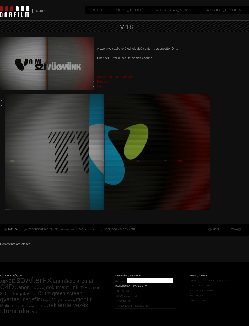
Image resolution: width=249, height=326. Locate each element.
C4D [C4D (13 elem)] (7, 287)
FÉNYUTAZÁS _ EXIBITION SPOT (209, 280)
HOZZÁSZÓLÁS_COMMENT (120, 229)
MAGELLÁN (196, 295)
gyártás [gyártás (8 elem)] (10, 299)
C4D (80, 229)
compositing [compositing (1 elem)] (37, 288)
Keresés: (120, 281)
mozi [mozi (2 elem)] (17, 306)
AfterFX (54, 229)
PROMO (121, 300)
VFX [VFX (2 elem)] (33, 312)
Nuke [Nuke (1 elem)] (25, 306)
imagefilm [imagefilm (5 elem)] (31, 299)
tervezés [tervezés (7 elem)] (77, 305)
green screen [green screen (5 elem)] (67, 293)
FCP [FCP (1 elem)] (9, 294)
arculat (73, 229)
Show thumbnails (109, 77)
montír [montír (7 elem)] (83, 299)
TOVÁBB (236, 229)
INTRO (120, 290)
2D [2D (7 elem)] (12, 281)
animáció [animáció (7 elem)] (64, 281)
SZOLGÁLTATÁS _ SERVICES (174, 10)
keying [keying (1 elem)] (47, 300)
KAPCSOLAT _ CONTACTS (223, 10)
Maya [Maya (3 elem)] (57, 299)
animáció (64, 229)
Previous (103, 82)
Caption (127, 77)
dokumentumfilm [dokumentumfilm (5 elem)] (65, 287)
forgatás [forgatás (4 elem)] (21, 293)
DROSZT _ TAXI (199, 300)
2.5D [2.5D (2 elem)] (4, 282)
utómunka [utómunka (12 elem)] (15, 311)
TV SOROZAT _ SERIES (130, 305)
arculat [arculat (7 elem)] (85, 281)
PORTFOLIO (96, 10)
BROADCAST (35, 229)
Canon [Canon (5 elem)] (22, 287)
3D (46, 229)
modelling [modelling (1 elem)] (69, 300)
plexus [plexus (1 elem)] (44, 306)
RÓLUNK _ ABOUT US (129, 10)
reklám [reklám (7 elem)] (57, 305)
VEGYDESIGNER (200, 285)
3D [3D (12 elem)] (21, 280)
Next (100, 86)
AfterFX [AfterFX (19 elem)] (39, 280)
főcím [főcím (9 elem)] (43, 293)
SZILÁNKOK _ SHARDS (203, 290)
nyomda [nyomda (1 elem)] (34, 306)
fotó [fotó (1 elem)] (33, 294)
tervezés (89, 229)
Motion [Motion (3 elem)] (6, 305)
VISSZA (217, 229)
